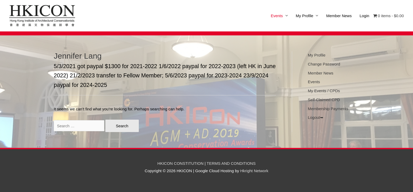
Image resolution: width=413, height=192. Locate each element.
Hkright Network (254, 170)
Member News (339, 15)
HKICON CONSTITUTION (181, 163)
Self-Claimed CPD (324, 99)
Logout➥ (315, 117)
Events (314, 81)
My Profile (304, 15)
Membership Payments (328, 108)
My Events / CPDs (324, 90)
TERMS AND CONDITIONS (231, 163)
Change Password (324, 64)
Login (364, 15)
